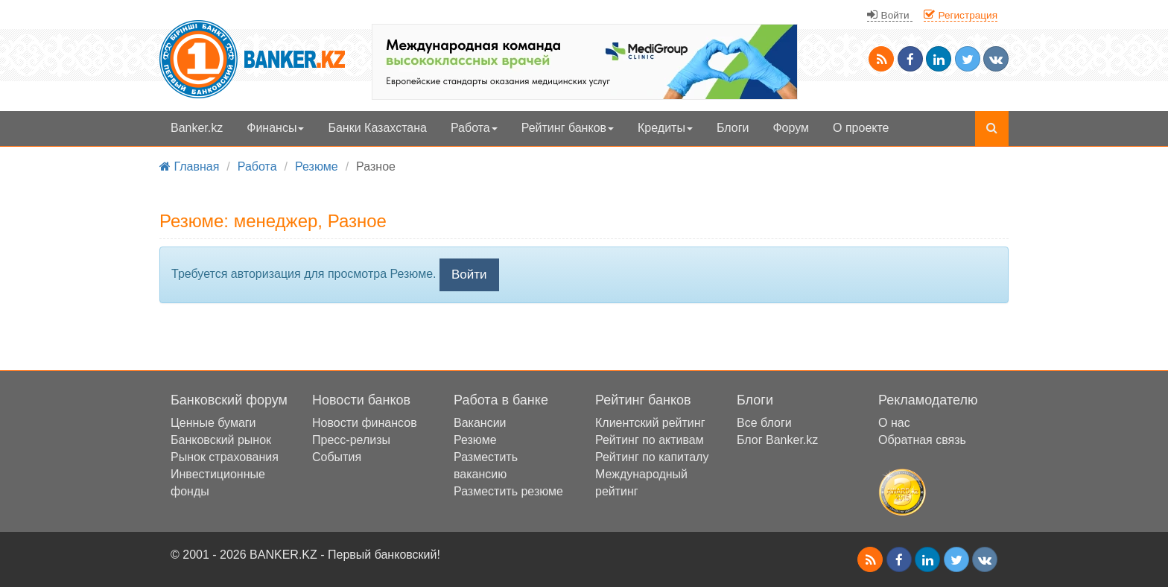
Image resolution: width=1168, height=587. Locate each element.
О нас (894, 422)
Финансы (275, 127)
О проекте (861, 127)
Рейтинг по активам (649, 440)
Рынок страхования (225, 457)
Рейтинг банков (567, 127)
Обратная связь (922, 440)
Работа (474, 127)
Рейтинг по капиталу (651, 457)
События (336, 457)
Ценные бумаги (213, 422)
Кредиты (665, 127)
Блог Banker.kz (777, 440)
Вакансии (480, 422)
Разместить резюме (508, 491)
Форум (790, 127)
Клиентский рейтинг (650, 422)
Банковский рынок (221, 440)
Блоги (733, 127)
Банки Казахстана (377, 127)
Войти (469, 274)
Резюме (475, 440)
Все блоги (764, 422)
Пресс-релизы (351, 440)
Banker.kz (197, 127)
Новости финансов (364, 422)
